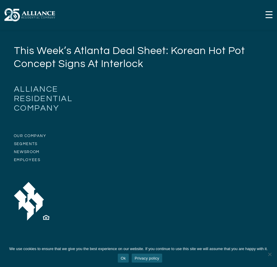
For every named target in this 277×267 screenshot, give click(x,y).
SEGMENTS (26, 144)
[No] (270, 254)
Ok (123, 258)
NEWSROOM (27, 152)
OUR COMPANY (30, 136)
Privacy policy (147, 258)
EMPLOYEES (27, 160)
